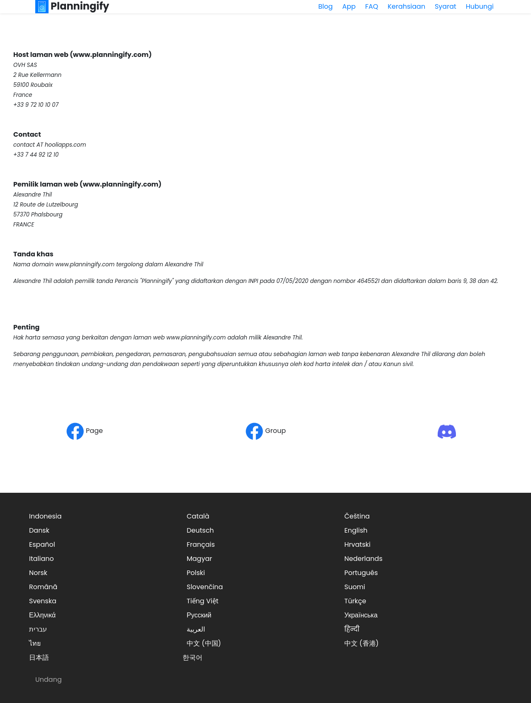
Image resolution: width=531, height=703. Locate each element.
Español (42, 544)
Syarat (445, 6)
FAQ (371, 6)
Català (198, 516)
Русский (199, 615)
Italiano (41, 558)
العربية (196, 629)
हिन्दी (351, 629)
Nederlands (363, 558)
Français (201, 544)
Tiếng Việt (203, 601)
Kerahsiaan (406, 6)
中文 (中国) (204, 643)
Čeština (357, 516)
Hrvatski (357, 544)
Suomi (354, 587)
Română (43, 587)
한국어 (192, 657)
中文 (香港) (361, 643)
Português (361, 573)
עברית (38, 629)
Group (265, 430)
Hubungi (480, 6)
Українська (361, 615)
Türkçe (355, 601)
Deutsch (200, 530)
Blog (325, 6)
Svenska (42, 601)
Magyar (199, 558)
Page (84, 430)
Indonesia (45, 516)
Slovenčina (205, 587)
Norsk (38, 573)
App (349, 6)
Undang (48, 679)
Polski (196, 573)
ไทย (35, 643)
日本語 (39, 657)
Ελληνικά (42, 615)
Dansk (39, 530)
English (356, 530)
